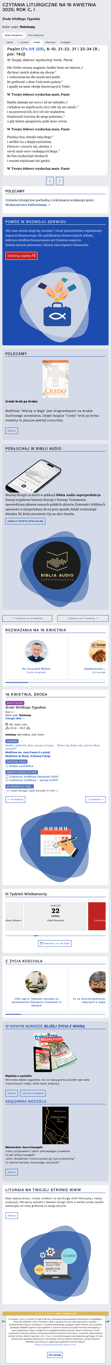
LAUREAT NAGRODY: (55, 1313)
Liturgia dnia (15, 718)
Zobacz (11, 430)
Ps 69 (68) (33, 48)
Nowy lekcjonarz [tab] (14, 35)
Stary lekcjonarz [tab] (36, 35)
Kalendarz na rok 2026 (54, 943)
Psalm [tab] (37, 42)
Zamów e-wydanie (32, 1093)
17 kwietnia (96, 799)
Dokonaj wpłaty (21, 256)
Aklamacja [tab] (50, 42)
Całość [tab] (9, 42)
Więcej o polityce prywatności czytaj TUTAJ (55, 1345)
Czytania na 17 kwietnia (83, 618)
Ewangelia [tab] (65, 42)
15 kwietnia (15, 799)
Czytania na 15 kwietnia (27, 618)
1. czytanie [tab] (23, 42)
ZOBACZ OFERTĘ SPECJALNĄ (25, 521)
